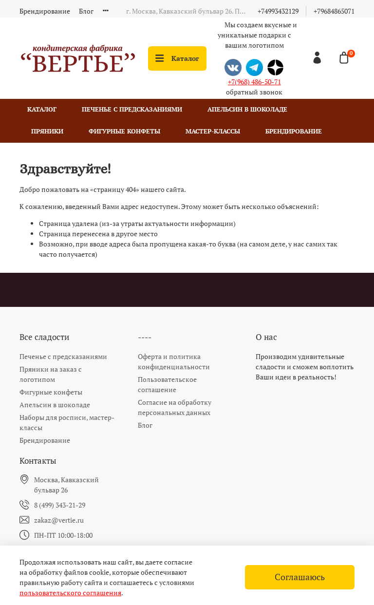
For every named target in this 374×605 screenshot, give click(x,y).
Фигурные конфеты (124, 131)
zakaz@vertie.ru (59, 520)
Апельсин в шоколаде (247, 109)
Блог (86, 11)
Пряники (47, 131)
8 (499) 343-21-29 (59, 505)
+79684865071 (334, 11)
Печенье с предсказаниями (132, 109)
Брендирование (44, 11)
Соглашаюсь (300, 577)
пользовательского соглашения (70, 592)
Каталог (177, 58)
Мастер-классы (213, 131)
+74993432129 (278, 11)
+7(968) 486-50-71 (254, 81)
